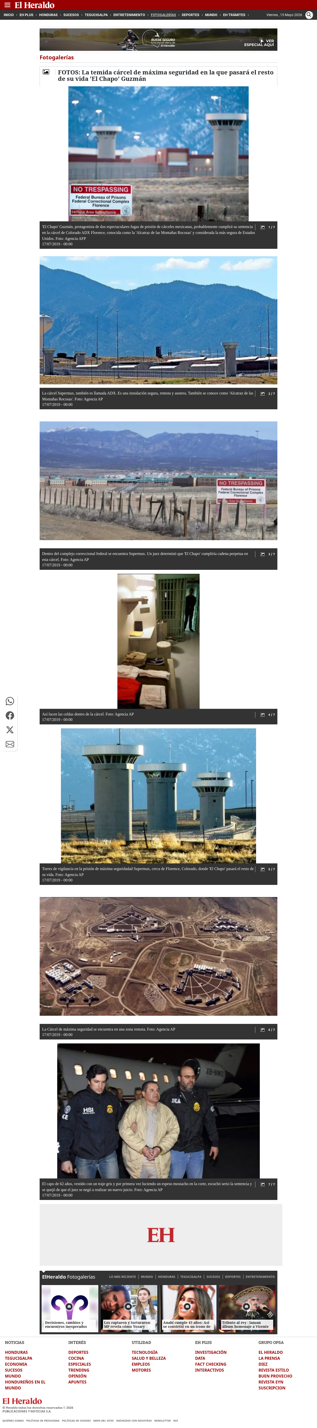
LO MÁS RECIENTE (122, 1277)
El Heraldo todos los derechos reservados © (37, 1407)
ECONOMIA (16, 1364)
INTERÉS (77, 1342)
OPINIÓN (77, 1376)
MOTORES (141, 1370)
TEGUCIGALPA (190, 1277)
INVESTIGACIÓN (211, 1352)
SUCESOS (213, 1277)
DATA (200, 1358)
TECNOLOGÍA (145, 1352)
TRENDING (78, 1370)
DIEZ (263, 1364)
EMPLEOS (141, 1364)
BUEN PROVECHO (275, 1376)
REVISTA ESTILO (274, 1370)
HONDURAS (166, 1277)
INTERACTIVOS (209, 1370)
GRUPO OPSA (271, 1342)
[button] (10, 701)
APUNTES (77, 1382)
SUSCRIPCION (272, 1388)
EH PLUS (203, 1342)
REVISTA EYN (271, 1382)
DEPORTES (233, 1277)
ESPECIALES (79, 1364)
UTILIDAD (141, 1342)
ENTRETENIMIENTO (260, 1277)
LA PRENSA (269, 1358)
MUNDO (147, 1277)
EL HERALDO (271, 1352)
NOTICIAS (14, 1342)
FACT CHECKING (210, 1364)
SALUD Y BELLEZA (149, 1358)
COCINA (76, 1358)
